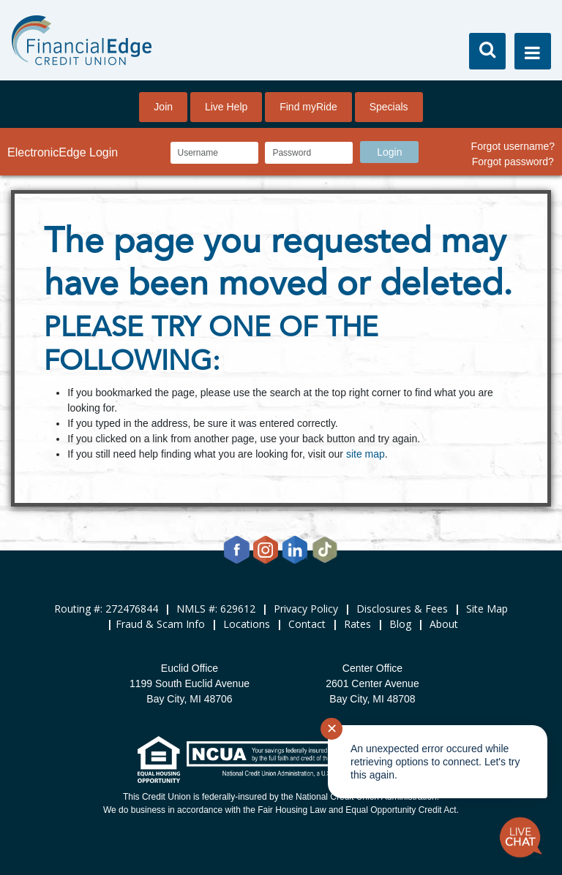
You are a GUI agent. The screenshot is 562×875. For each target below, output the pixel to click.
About (444, 624)
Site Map (487, 608)
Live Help (226, 107)
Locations (246, 624)
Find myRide (308, 107)
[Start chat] (521, 837)
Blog (400, 624)
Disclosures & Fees (402, 608)
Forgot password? (513, 161)
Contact (307, 624)
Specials (389, 107)
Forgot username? (513, 146)
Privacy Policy (306, 608)
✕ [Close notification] (331, 728)
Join (163, 107)
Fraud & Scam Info (160, 624)
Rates (357, 624)
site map (365, 454)
